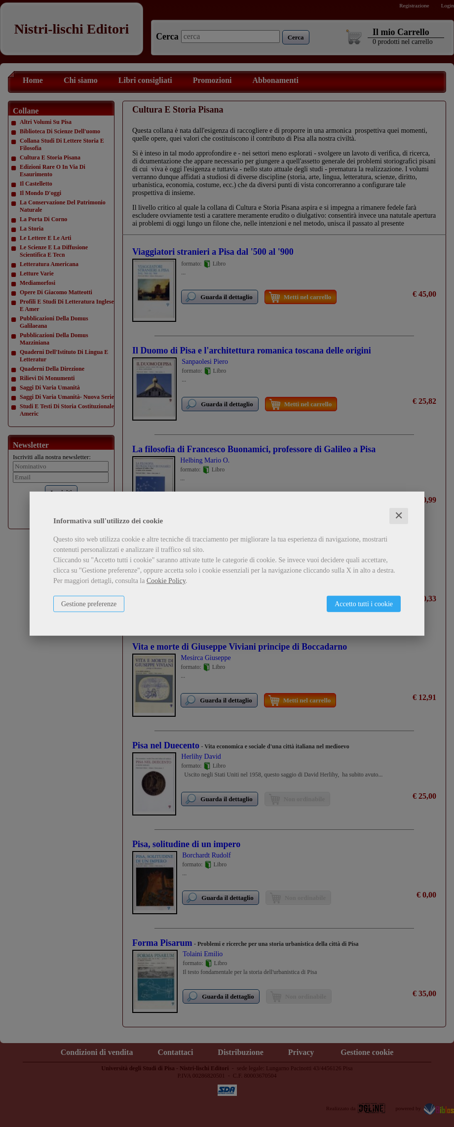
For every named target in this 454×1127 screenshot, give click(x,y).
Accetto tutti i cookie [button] (364, 604)
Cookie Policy (166, 580)
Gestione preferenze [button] (88, 604)
